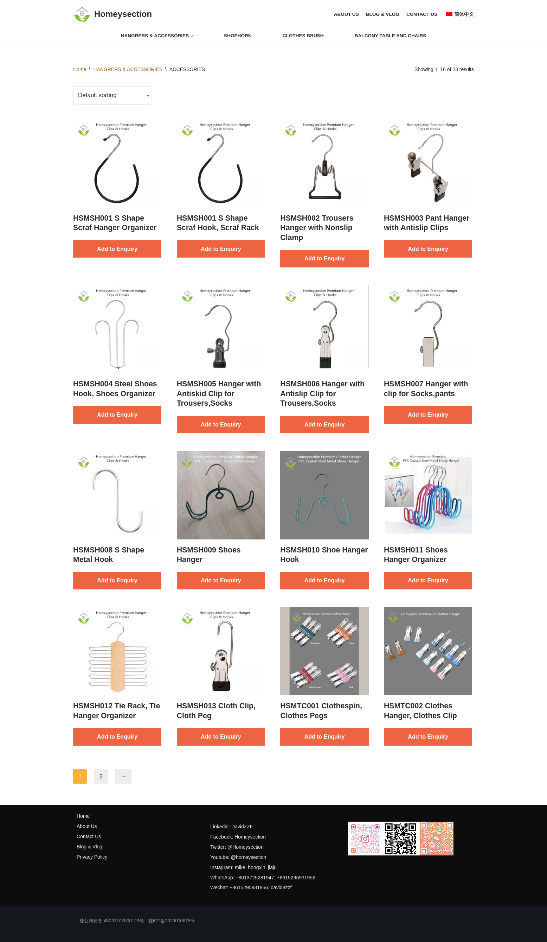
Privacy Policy (92, 857)
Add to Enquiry (117, 249)
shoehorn (238, 35)
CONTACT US (421, 14)
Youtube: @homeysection (238, 857)
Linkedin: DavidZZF (231, 826)
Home (79, 69)
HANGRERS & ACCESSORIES (127, 69)
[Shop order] (112, 95)
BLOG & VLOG (382, 14)
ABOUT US (346, 14)
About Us (87, 826)
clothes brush (303, 35)
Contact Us (89, 836)
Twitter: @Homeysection (237, 847)
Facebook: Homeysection (238, 837)
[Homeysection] (112, 14)
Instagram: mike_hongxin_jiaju (243, 867)
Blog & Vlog (89, 846)
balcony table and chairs (390, 35)
